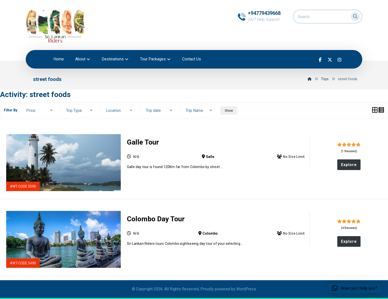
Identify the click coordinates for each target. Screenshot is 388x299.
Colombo (210, 233)
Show (229, 110)
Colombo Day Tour (156, 219)
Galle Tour (143, 142)
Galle (210, 157)
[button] (353, 15)
